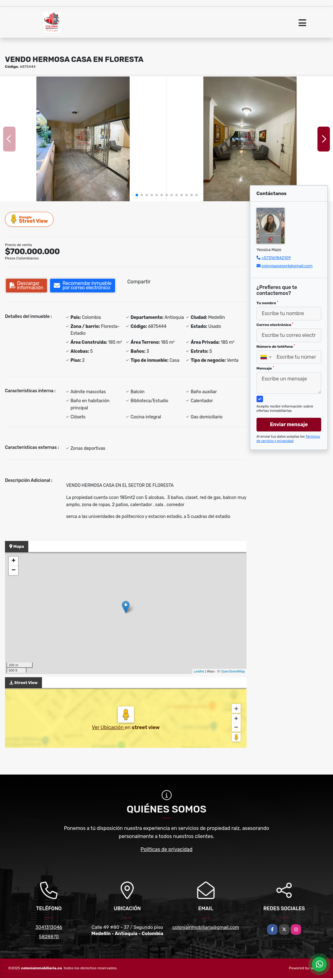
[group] (83, 139)
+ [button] (14, 561)
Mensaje (265, 368)
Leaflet (199, 671)
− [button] (14, 570)
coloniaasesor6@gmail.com (286, 265)
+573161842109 (276, 257)
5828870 (49, 936)
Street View (29, 219)
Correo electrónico (275, 324)
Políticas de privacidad (166, 849)
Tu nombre (267, 302)
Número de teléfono (276, 346)
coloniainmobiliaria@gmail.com (205, 927)
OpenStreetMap (233, 671)
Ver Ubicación (108, 727)
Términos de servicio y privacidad (288, 439)
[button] (137, 195)
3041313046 (48, 927)
